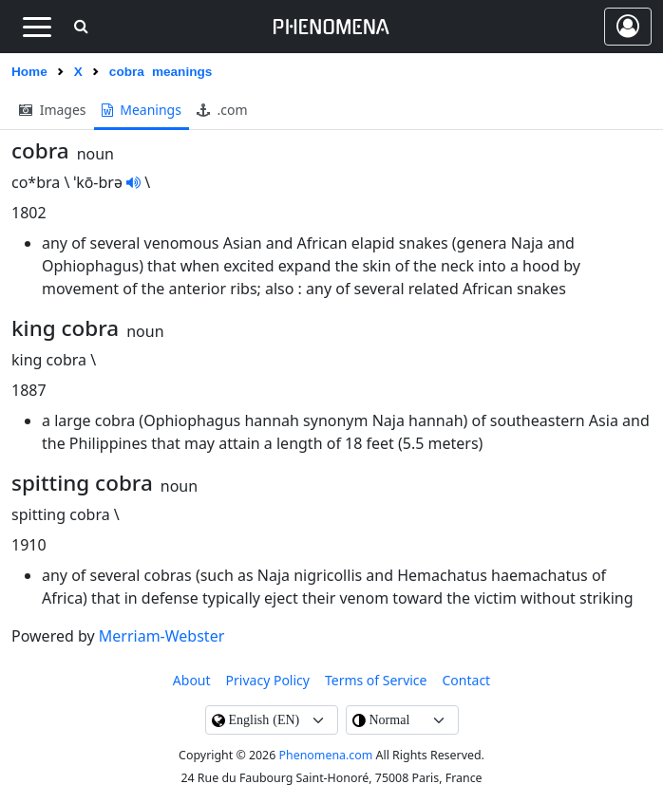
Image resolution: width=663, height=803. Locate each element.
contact (467, 680)
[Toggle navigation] (36, 27)
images (52, 110)
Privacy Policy (268, 680)
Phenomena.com (326, 755)
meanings (141, 110)
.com (222, 110)
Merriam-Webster (161, 636)
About (192, 680)
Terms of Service (376, 680)
